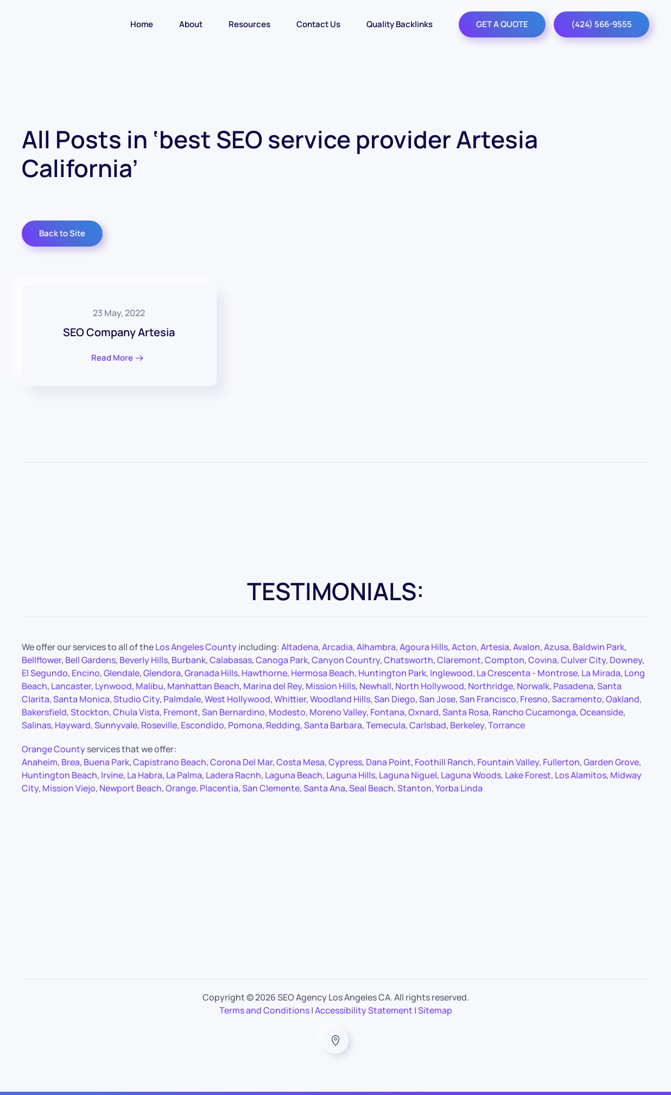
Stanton (414, 788)
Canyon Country (346, 660)
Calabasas (231, 660)
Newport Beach (130, 788)
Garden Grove (611, 762)
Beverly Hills (143, 660)
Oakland (623, 699)
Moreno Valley (337, 712)
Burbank (189, 660)
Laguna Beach (293, 775)
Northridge (490, 686)
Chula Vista (136, 712)
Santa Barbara (333, 725)
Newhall (375, 686)
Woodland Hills (340, 699)
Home (141, 24)
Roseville (159, 725)
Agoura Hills (424, 647)
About (190, 24)
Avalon (526, 647)
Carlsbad (427, 725)
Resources (249, 24)
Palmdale (182, 699)
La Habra (144, 775)
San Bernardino (233, 712)
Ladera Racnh (233, 775)
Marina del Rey (272, 686)
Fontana (387, 712)
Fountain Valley (508, 762)
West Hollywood (237, 699)
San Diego (394, 699)
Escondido (202, 725)
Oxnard (423, 712)
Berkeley (467, 725)
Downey (626, 660)
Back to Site (62, 233)
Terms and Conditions (264, 1010)
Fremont (180, 712)
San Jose (437, 699)
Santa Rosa (465, 712)
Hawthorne (264, 673)
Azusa (556, 647)
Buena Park (106, 762)
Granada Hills (211, 673)
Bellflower (41, 660)
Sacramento (577, 699)
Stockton (90, 712)
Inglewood (451, 673)
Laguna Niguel (408, 775)
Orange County (53, 749)
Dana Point (388, 762)
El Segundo (45, 673)
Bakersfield (44, 712)
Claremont (459, 660)
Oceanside (601, 712)
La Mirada (601, 673)
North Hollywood (429, 686)
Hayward (73, 725)
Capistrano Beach (169, 762)
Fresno (534, 699)
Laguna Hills (350, 775)
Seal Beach (371, 788)
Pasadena (573, 686)
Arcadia (337, 647)
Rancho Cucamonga (534, 712)
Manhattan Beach (203, 686)
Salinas (36, 725)
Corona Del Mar (241, 762)
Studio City (136, 699)
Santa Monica (81, 699)
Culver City (583, 660)
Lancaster (71, 686)
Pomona (245, 725)
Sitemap (435, 1010)
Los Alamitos (580, 775)
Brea (70, 762)
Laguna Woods (471, 775)
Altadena (299, 647)
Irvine (112, 775)
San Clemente (271, 788)
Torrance (506, 725)
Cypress (345, 762)
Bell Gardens (90, 660)
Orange (181, 788)
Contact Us (318, 24)
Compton (504, 660)
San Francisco (487, 699)
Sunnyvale (115, 725)
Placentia (219, 788)
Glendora (162, 673)
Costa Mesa (300, 762)
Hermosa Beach (323, 673)
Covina (542, 660)
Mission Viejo (69, 788)
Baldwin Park (598, 647)
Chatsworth (408, 660)
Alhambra (376, 647)
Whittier (290, 699)
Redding (283, 725)
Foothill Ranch (444, 762)
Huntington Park (392, 673)
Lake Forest (528, 775)
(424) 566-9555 (601, 24)
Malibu (149, 686)
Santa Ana (324, 788)
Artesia (494, 647)
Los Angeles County (196, 647)
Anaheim (40, 762)
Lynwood (113, 686)
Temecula (386, 725)
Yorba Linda (459, 788)
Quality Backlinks (399, 24)
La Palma (184, 775)
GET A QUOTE (502, 24)
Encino (86, 673)
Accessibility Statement (364, 1010)
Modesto (287, 712)
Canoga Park (282, 660)
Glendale (122, 673)
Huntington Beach (59, 775)
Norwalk (533, 686)
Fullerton (561, 762)
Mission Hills (331, 686)
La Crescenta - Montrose (527, 673)
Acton (464, 647)
